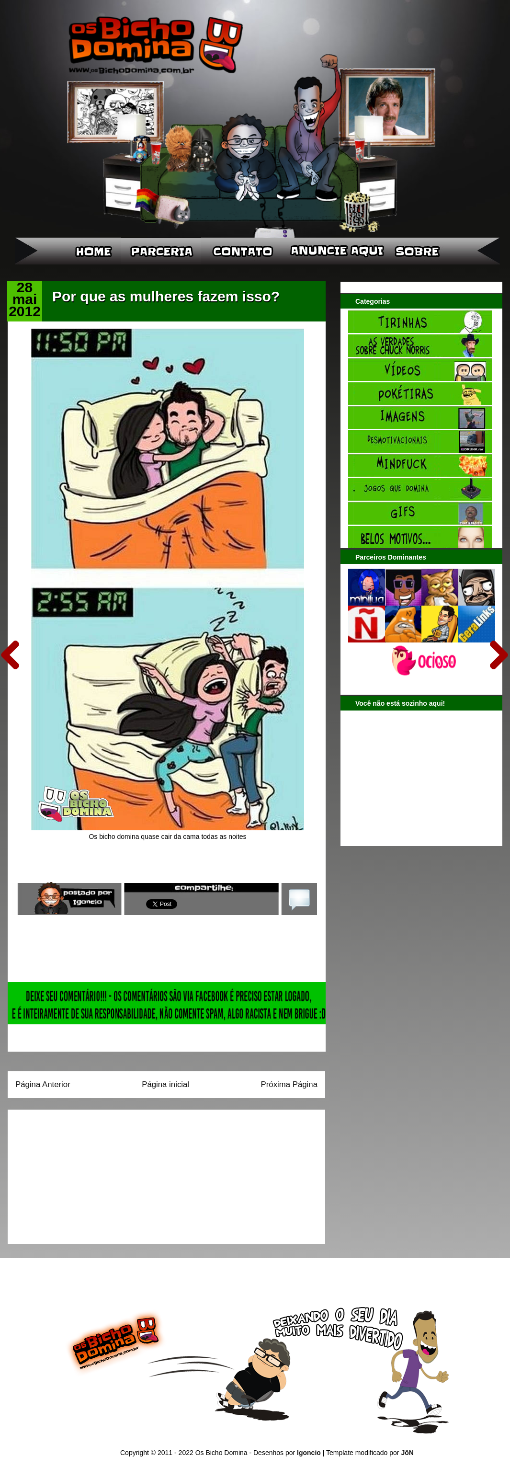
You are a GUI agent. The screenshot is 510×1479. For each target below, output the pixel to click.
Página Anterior (42, 1084)
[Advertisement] (75, 1173)
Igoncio (309, 1452)
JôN (407, 1452)
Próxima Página (289, 1084)
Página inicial (165, 1084)
